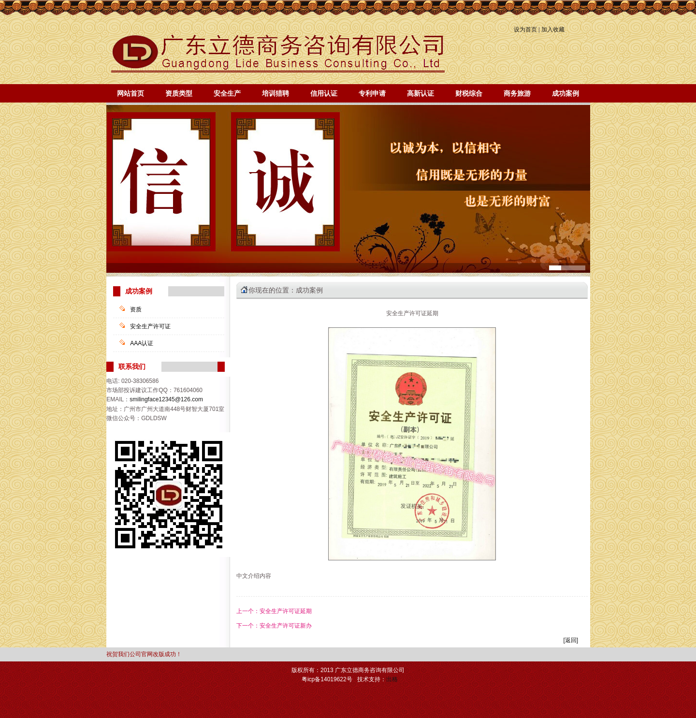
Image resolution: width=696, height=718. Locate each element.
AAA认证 (141, 343)
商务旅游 (517, 93)
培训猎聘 (275, 93)
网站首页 (130, 93)
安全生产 (227, 93)
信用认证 (323, 93)
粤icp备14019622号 (327, 679)
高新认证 (420, 93)
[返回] (570, 640)
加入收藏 (553, 29)
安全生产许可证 (150, 326)
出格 (392, 679)
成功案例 (565, 93)
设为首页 (525, 29)
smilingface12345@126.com (166, 399)
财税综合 (468, 93)
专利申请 (372, 93)
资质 (136, 309)
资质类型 (178, 93)
